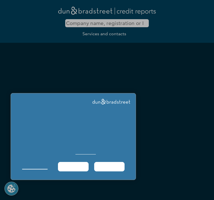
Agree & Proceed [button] (109, 166)
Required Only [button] (73, 166)
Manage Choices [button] (34, 166)
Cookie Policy (86, 153)
